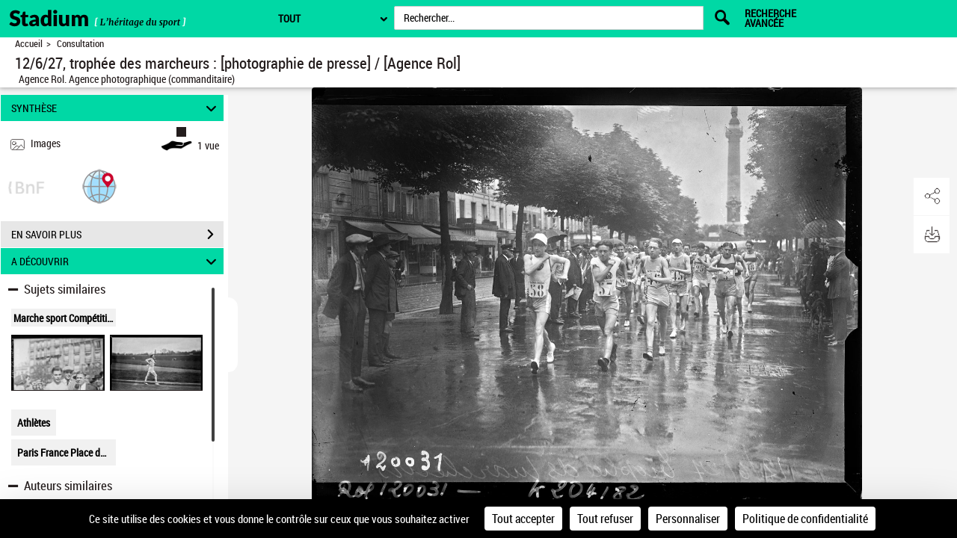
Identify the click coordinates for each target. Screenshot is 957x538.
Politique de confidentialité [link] (805, 518)
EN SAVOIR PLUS (117, 234)
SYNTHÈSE (116, 108)
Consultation (80, 43)
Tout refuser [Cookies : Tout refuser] (605, 518)
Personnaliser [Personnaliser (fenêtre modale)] (688, 518)
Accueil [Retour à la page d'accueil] (29, 43)
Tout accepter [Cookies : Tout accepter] (523, 518)
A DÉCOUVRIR (116, 261)
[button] (99, 186)
